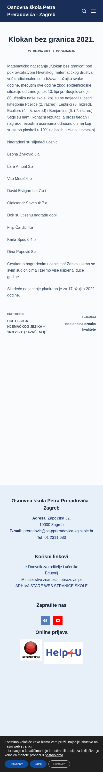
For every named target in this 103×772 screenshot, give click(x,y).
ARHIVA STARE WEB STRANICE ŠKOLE (51, 586)
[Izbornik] (93, 10)
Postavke (59, 764)
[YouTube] (58, 620)
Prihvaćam (16, 764)
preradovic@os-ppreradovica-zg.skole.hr (58, 531)
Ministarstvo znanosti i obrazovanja (51, 580)
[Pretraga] (84, 11)
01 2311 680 (55, 537)
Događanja (65, 51)
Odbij (38, 764)
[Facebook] (45, 620)
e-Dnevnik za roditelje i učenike (51, 567)
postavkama (54, 755)
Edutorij (51, 573)
